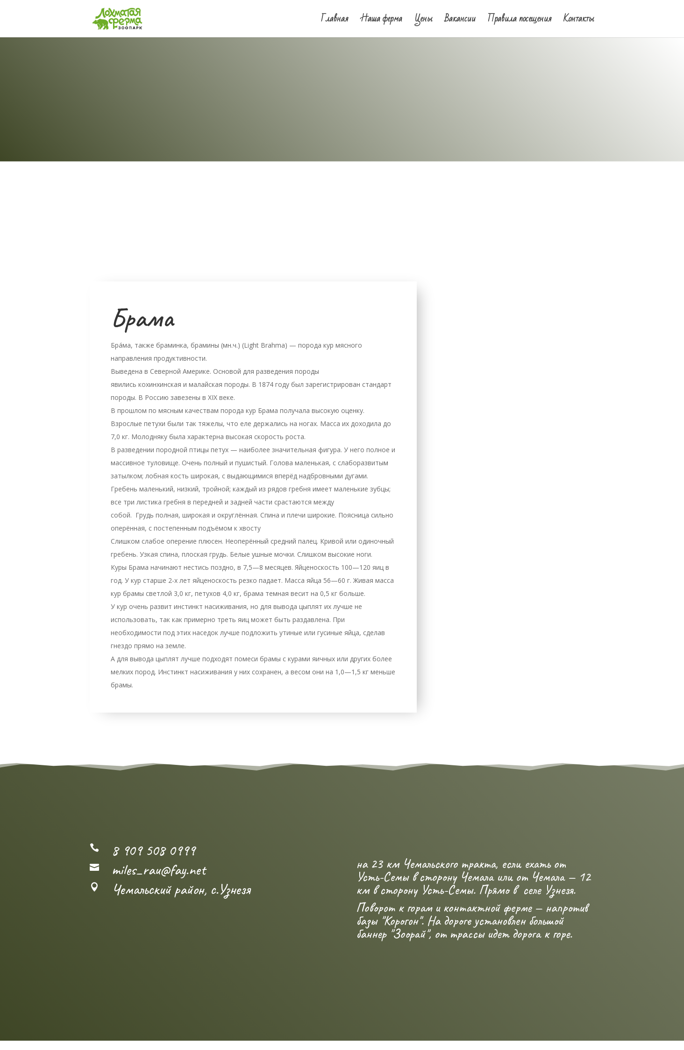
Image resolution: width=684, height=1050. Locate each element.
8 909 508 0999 (153, 851)
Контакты (578, 21)
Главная (334, 21)
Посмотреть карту (171, 906)
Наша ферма (381, 21)
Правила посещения (519, 21)
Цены (423, 21)
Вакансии (460, 21)
